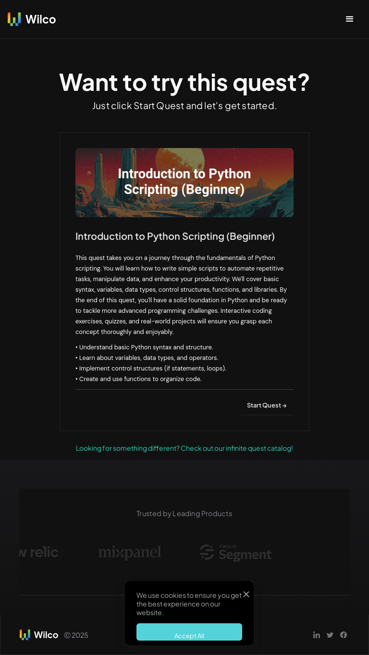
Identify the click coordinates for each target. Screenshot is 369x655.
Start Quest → (267, 405)
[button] (349, 19)
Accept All (189, 636)
